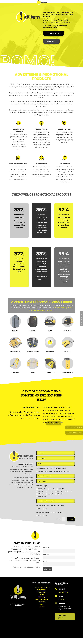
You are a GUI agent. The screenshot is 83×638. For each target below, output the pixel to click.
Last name (46, 554)
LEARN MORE (52, 41)
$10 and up (41, 496)
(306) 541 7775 (63, 592)
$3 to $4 (39, 491)
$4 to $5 (49, 491)
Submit (70, 519)
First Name (46, 547)
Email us (61, 599)
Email (45, 561)
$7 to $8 (39, 494)
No (45, 509)
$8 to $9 (49, 494)
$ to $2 (51, 489)
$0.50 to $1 (40, 489)
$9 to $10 (59, 494)
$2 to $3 (60, 489)
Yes (38, 509)
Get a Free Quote (54, 33)
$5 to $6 (58, 491)
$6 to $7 (68, 491)
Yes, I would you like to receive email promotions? (53, 471)
